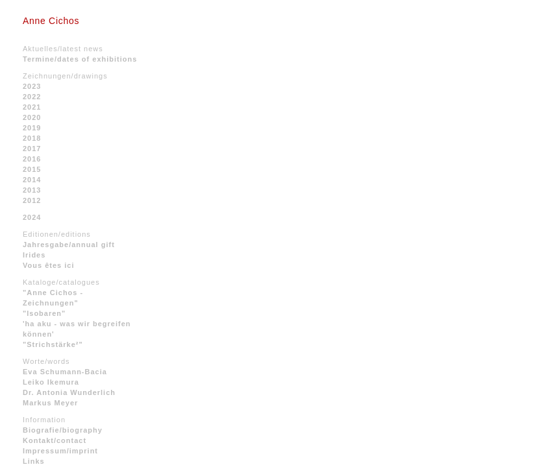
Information (44, 420)
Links (34, 461)
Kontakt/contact (54, 440)
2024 (32, 217)
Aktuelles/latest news (63, 49)
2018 (32, 138)
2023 (32, 86)
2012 (32, 200)
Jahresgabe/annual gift (69, 244)
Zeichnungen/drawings (65, 76)
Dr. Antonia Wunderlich (69, 392)
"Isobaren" (44, 313)
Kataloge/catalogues (61, 282)
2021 (32, 107)
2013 (32, 190)
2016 (32, 159)
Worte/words (46, 361)
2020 (32, 117)
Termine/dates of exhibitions (80, 59)
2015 (32, 169)
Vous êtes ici (48, 265)
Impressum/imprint (60, 451)
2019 (32, 128)
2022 (32, 97)
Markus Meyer (50, 403)
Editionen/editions (57, 234)
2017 (32, 148)
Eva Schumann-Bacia (65, 372)
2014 (32, 180)
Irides (34, 255)
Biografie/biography (63, 430)
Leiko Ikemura (51, 382)
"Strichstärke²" (53, 344)
